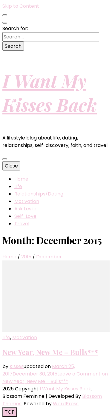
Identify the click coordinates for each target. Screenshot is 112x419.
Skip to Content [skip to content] (20, 6)
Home (21, 179)
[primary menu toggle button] (4, 159)
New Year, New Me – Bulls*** (50, 352)
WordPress (66, 403)
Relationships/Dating (38, 193)
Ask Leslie (25, 208)
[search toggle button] (4, 23)
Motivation (26, 201)
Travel (21, 223)
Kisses (17, 366)
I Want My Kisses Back (49, 92)
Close (11, 165)
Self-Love (25, 216)
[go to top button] (9, 412)
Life (18, 186)
